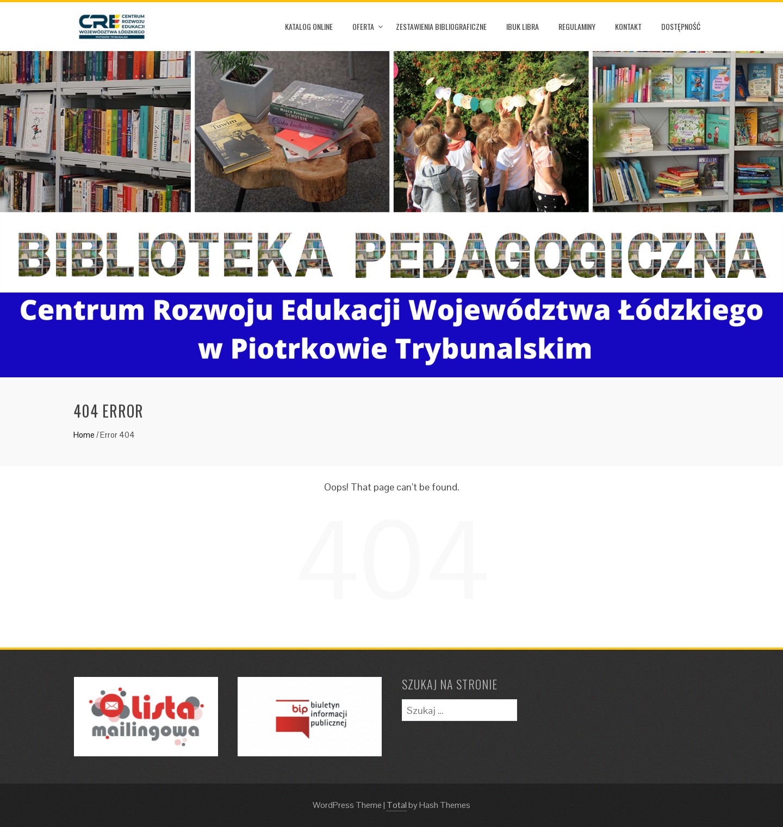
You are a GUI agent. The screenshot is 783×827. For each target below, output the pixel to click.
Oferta (363, 26)
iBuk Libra (522, 26)
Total (397, 805)
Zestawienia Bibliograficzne (441, 26)
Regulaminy (576, 26)
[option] (391, 214)
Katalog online (309, 26)
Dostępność (680, 26)
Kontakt (628, 26)
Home (84, 435)
